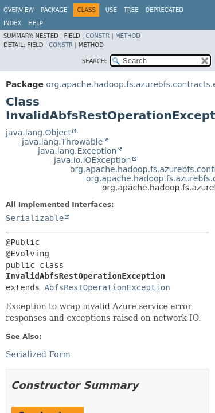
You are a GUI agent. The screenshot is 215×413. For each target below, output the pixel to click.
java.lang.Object (38, 132)
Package (54, 10)
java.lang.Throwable (62, 141)
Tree (131, 10)
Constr (97, 36)
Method (127, 36)
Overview (18, 10)
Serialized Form (38, 354)
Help (35, 23)
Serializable (35, 218)
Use (111, 10)
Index (12, 23)
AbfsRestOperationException (107, 287)
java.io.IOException (92, 160)
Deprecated (164, 10)
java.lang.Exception (77, 150)
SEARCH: (94, 61)
